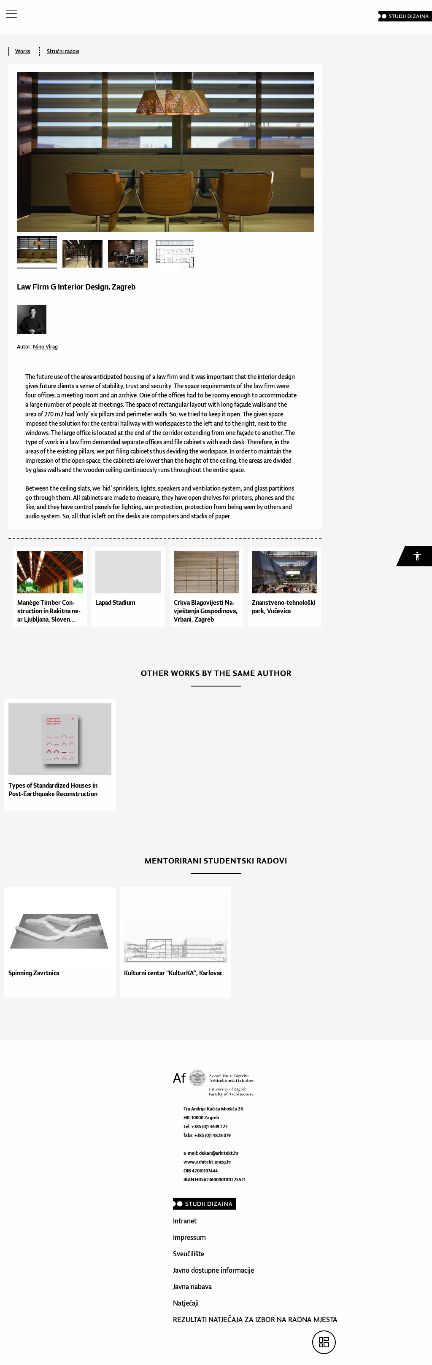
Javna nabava (192, 1286)
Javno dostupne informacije (213, 1270)
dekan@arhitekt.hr (218, 1153)
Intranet (185, 1221)
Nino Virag (45, 346)
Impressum (189, 1237)
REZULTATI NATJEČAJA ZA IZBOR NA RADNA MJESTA (255, 1319)
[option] (58, 755)
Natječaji (186, 1303)
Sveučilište (188, 1253)
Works (22, 51)
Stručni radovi (63, 51)
